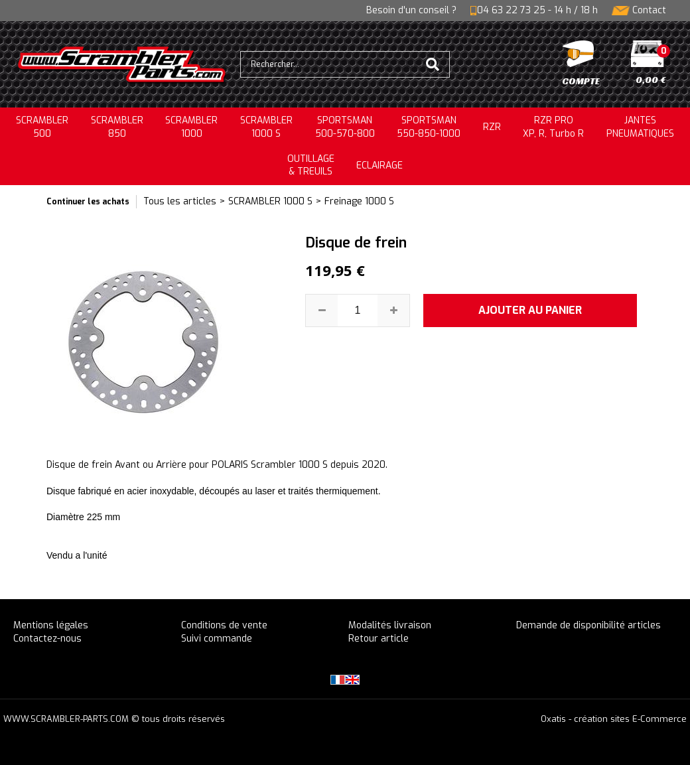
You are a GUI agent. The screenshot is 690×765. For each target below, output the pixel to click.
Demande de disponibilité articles (588, 625)
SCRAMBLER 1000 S (266, 127)
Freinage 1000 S (359, 201)
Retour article (378, 638)
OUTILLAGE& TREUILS (310, 165)
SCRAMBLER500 (42, 127)
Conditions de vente (224, 625)
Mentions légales (50, 625)
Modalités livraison (389, 625)
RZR (492, 127)
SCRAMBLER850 (117, 127)
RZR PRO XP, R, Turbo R (553, 127)
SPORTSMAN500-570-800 (345, 127)
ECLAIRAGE (379, 165)
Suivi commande (216, 638)
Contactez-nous (47, 638)
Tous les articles (179, 201)
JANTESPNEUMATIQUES (640, 127)
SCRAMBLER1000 (191, 127)
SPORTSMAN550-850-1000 (428, 127)
